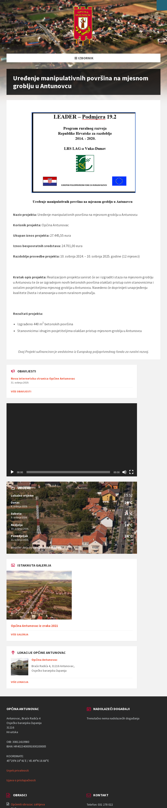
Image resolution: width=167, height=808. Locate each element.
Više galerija (19, 634)
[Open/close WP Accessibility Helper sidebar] (162, 5)
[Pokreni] (12, 472)
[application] (72, 440)
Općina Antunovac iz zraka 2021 (34, 626)
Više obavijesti (21, 391)
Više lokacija (19, 682)
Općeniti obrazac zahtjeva (28, 804)
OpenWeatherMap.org (47, 547)
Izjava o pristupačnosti (21, 780)
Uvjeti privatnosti (18, 770)
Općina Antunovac (44, 660)
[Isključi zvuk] (124, 472)
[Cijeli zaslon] (131, 472)
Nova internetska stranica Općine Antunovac (43, 378)
